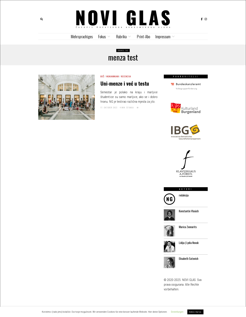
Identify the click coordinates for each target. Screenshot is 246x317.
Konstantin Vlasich (189, 211)
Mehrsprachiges (82, 36)
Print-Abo (143, 36)
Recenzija (126, 76)
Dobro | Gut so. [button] (195, 312)
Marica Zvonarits (188, 227)
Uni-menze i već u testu (124, 83)
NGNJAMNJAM (112, 76)
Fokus (102, 36)
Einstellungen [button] (177, 311)
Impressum (162, 36)
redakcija (184, 195)
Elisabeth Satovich (188, 258)
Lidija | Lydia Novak (189, 243)
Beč (102, 76)
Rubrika (121, 36)
